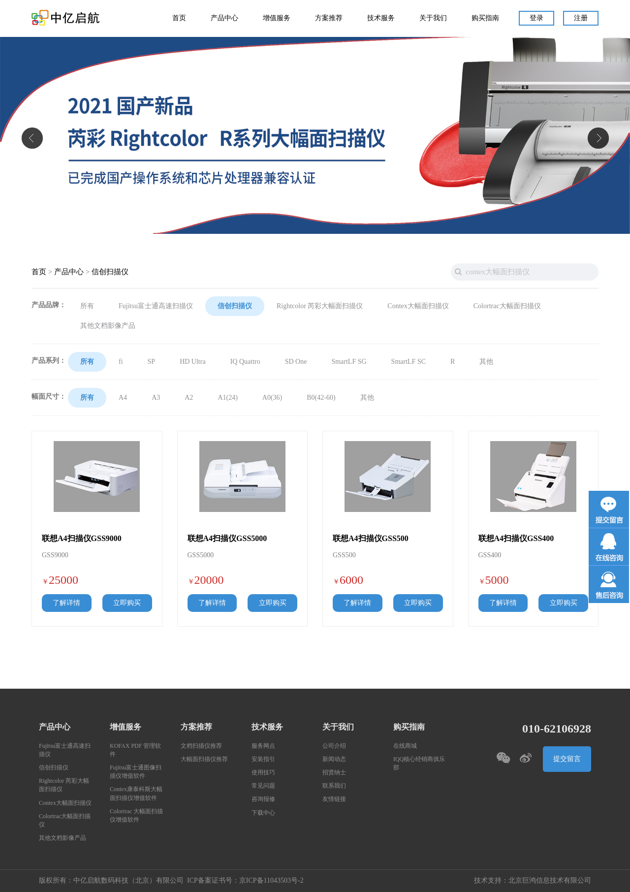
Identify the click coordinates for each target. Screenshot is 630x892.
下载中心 (263, 813)
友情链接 (334, 799)
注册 (581, 18)
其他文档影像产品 (107, 326)
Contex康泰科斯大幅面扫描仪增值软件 (136, 793)
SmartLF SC (408, 362)
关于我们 (433, 18)
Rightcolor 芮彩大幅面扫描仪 (320, 306)
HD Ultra (193, 362)
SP (152, 362)
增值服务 (276, 18)
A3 (156, 398)
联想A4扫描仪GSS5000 (227, 539)
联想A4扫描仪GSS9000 (82, 539)
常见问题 (263, 786)
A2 (189, 398)
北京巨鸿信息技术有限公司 (549, 881)
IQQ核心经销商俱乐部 (419, 763)
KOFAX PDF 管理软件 (135, 750)
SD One (296, 362)
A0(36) (272, 398)
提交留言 (567, 759)
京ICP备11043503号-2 (271, 881)
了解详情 (66, 603)
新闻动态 (334, 759)
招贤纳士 (334, 772)
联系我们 (334, 786)
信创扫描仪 (110, 272)
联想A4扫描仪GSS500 (371, 539)
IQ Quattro (245, 362)
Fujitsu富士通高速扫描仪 (156, 306)
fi (121, 362)
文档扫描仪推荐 (201, 746)
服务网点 (263, 746)
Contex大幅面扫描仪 (417, 306)
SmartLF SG (348, 362)
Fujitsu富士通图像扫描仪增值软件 (135, 772)
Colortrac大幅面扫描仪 (507, 306)
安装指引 (263, 759)
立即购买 (127, 603)
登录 (536, 18)
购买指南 (485, 18)
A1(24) (227, 398)
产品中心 (224, 18)
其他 (486, 362)
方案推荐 (329, 18)
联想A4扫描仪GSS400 (516, 539)
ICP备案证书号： (213, 881)
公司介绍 (334, 746)
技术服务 (381, 18)
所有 (87, 306)
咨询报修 (263, 799)
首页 (179, 18)
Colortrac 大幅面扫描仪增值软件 (136, 815)
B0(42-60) (321, 398)
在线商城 (405, 746)
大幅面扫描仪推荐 (204, 759)
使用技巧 (263, 772)
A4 (123, 398)
